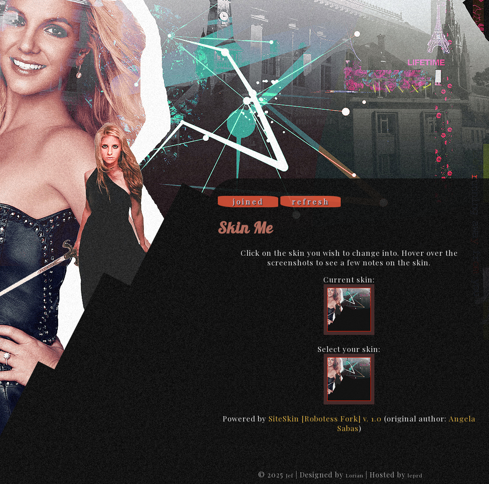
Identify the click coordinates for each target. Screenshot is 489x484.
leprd (415, 475)
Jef (289, 475)
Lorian (354, 475)
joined (248, 201)
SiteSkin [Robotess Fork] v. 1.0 (325, 418)
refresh (311, 201)
